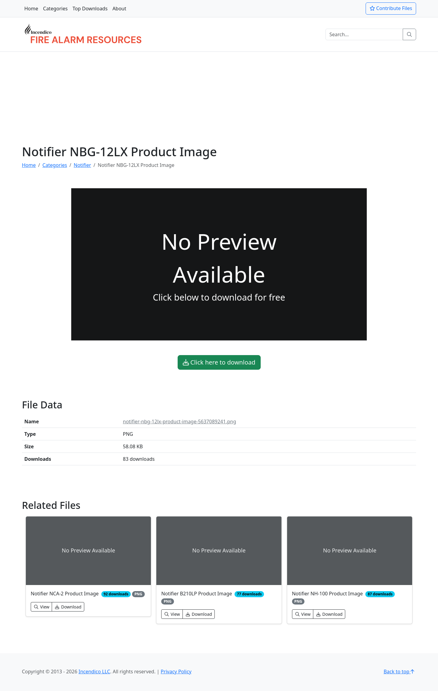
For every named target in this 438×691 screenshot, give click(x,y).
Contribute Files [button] (391, 8)
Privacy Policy (176, 671)
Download (67, 607)
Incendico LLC (94, 671)
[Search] (364, 34)
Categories (55, 8)
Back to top (400, 671)
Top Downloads (89, 8)
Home (31, 8)
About (119, 8)
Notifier (82, 165)
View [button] (41, 607)
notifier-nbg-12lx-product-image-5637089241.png (179, 421)
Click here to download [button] (219, 362)
